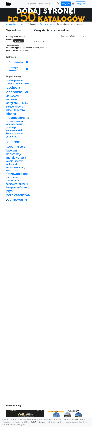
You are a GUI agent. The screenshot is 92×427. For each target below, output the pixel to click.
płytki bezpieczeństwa (18, 193)
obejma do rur (12, 170)
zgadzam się (77, 419)
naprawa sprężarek (13, 101)
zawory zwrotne (14, 83)
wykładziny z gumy (14, 121)
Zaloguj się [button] (81, 4)
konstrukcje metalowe (14, 155)
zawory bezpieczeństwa (17, 185)
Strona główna (12, 24)
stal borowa (12, 177)
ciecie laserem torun (13, 142)
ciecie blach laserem (16, 108)
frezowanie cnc (17, 174)
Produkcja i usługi (47, 24)
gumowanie (17, 199)
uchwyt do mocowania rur (15, 166)
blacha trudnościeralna (18, 116)
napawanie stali (14, 130)
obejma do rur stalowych (14, 125)
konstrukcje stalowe (14, 133)
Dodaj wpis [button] (66, 4)
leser (27, 83)
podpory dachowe (14, 89)
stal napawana (15, 80)
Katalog (24, 24)
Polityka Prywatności (36, 422)
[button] (58, 4)
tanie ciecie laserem (16, 159)
